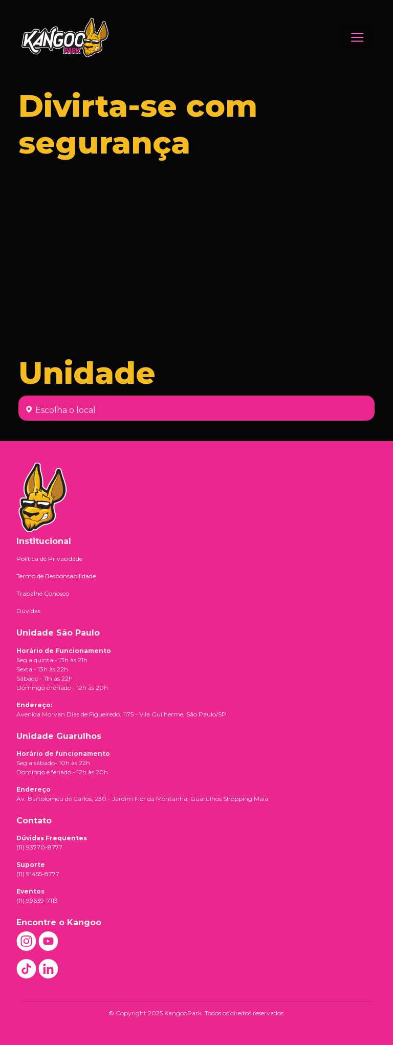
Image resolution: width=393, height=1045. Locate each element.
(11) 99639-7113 (37, 900)
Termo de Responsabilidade (56, 576)
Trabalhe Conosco (42, 593)
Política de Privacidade (49, 558)
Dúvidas (28, 611)
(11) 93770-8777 (39, 847)
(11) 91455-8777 (37, 874)
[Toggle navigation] (357, 37)
